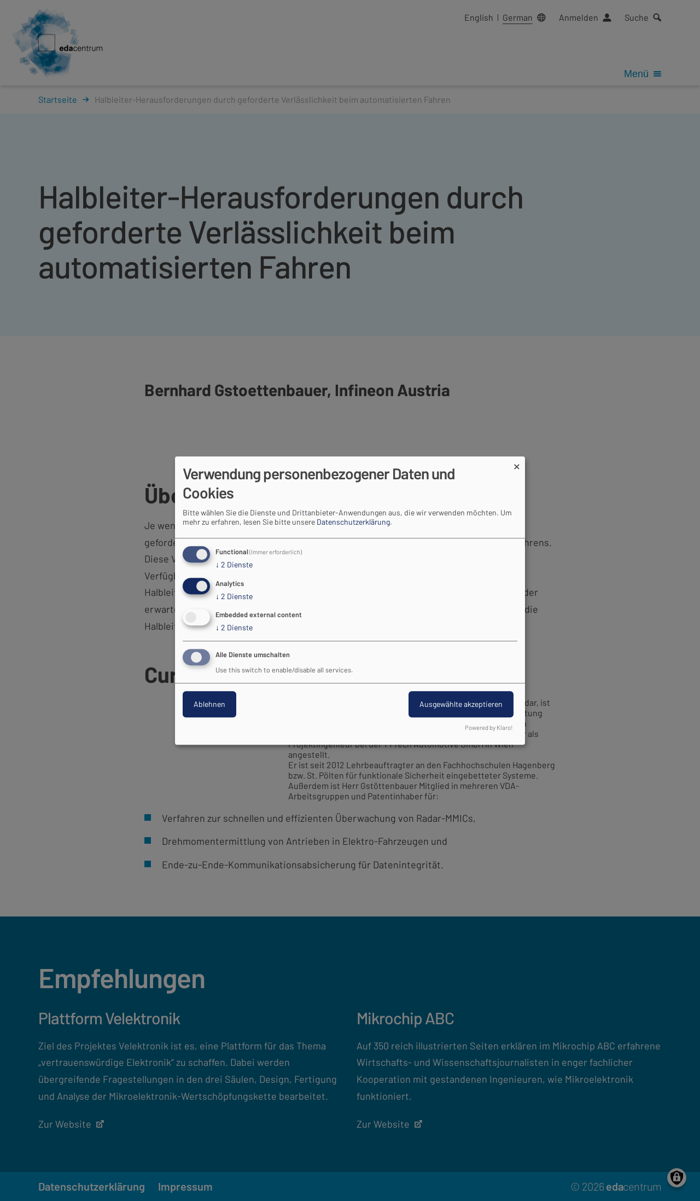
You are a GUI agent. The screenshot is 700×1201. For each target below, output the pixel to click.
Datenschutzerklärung (353, 521)
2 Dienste (234, 564)
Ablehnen (209, 704)
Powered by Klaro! (489, 727)
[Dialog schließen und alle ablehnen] (517, 463)
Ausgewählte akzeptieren (461, 704)
